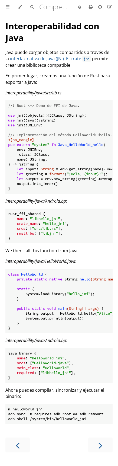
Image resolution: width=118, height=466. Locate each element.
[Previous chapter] (17, 445)
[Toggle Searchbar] (32, 7)
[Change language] (80, 7)
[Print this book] (91, 7)
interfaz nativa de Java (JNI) (37, 59)
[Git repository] (100, 7)
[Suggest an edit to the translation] (109, 7)
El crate (78, 59)
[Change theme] (20, 7)
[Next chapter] (100, 445)
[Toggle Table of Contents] (7, 7)
